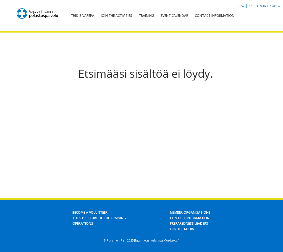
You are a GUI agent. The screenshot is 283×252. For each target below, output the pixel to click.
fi (235, 6)
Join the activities (116, 15)
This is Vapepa (82, 15)
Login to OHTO (268, 6)
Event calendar (174, 15)
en (251, 6)
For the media (182, 229)
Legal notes (142, 240)
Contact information (214, 15)
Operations (82, 223)
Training (146, 15)
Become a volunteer (90, 212)
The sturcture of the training (99, 218)
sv (242, 6)
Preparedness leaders (189, 223)
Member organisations (190, 212)
